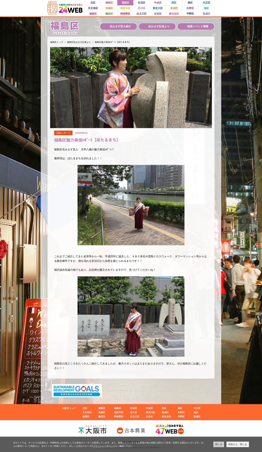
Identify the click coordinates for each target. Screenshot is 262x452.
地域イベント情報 (197, 26)
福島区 (125, 2)
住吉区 (158, 13)
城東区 (93, 13)
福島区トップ (56, 42)
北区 (92, 2)
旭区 (206, 8)
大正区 (206, 2)
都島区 (109, 2)
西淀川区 (125, 8)
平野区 (190, 13)
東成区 (174, 8)
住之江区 (142, 13)
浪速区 (109, 8)
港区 (190, 2)
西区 (173, 2)
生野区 (190, 8)
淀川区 (141, 8)
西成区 (206, 13)
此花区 (141, 2)
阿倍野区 (125, 13)
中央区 (158, 2)
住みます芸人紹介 (120, 26)
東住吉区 (174, 13)
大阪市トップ (69, 408)
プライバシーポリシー (104, 446)
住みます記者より (159, 26)
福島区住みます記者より (79, 42)
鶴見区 (109, 13)
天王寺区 (93, 8)
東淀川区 (158, 8)
